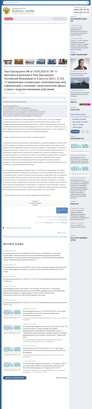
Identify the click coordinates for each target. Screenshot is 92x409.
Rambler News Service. (62, 216)
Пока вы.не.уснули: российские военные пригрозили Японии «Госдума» (79, 94)
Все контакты (78, 15)
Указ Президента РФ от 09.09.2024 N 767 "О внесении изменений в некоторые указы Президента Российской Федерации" (44, 350)
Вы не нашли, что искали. (80, 122)
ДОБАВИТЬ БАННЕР (85, 104)
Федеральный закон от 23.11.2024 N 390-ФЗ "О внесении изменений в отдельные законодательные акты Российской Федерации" (44, 313)
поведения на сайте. (48, 222)
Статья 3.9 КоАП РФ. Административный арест (78, 226)
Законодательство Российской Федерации (14, 23)
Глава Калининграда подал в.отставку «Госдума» (78, 74)
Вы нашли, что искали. (79, 119)
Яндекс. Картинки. (63, 219)
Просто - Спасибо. (78, 124)
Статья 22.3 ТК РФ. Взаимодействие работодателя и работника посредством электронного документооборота (78, 31)
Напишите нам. (64, 222)
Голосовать (75, 131)
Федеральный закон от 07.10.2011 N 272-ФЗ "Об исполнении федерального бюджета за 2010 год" (35, 280)
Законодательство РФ (32, 23)
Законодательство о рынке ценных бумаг (18, 228)
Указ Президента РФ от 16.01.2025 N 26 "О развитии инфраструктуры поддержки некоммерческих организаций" (79, 160)
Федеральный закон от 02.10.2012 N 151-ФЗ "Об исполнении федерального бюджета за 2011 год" (35, 303)
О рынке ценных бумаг (45, 23)
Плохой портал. (77, 127)
